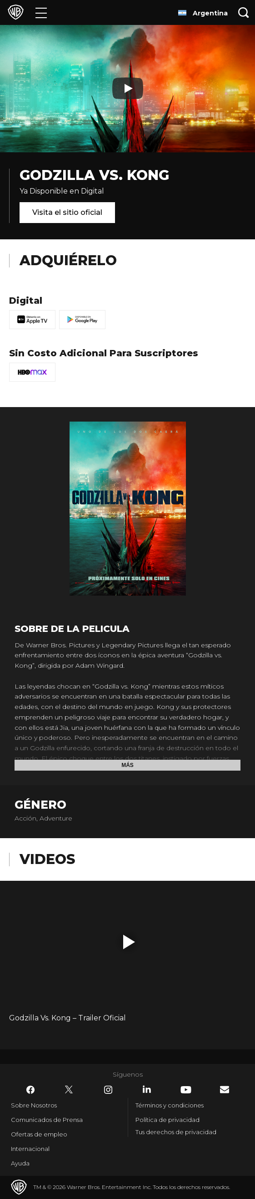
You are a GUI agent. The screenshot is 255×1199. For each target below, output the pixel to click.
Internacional (30, 1148)
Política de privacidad (167, 1119)
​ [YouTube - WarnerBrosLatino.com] (185, 1089)
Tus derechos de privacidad (175, 1132)
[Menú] (41, 12)
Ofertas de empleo (39, 1134)
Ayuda (20, 1163)
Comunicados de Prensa (47, 1119)
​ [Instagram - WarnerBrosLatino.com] (108, 1090)
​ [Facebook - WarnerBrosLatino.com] (30, 1090)
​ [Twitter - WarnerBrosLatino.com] (69, 1090)
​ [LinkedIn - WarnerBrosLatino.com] (146, 1089)
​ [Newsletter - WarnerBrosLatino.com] (224, 1089)
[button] (129, 942)
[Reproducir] (127, 88)
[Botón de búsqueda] (243, 12)
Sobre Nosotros (34, 1105)
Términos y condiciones (169, 1105)
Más (127, 765)
